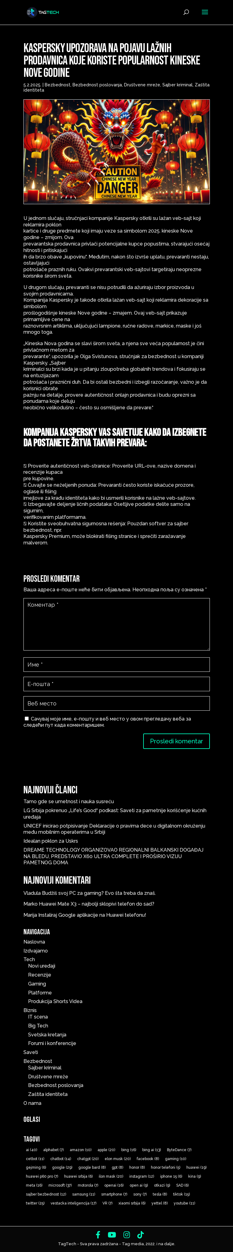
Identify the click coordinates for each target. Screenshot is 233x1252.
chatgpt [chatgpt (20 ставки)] (87, 1159)
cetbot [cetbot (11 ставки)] (35, 1159)
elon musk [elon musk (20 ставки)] (118, 1159)
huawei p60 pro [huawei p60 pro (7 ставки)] (42, 1176)
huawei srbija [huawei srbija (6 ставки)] (78, 1176)
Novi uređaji (41, 966)
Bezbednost (57, 84)
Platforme (40, 993)
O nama (32, 1103)
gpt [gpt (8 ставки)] (117, 1167)
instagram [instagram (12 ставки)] (141, 1176)
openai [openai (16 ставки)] (113, 1185)
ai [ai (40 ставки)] (31, 1150)
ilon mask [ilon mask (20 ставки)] (111, 1176)
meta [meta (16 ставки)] (34, 1185)
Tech (29, 959)
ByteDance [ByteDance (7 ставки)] (179, 1150)
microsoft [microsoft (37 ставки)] (60, 1185)
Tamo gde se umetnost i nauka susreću (68, 801)
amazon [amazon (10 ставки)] (80, 1150)
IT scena (38, 1017)
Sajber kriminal (177, 84)
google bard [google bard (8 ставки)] (92, 1167)
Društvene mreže (142, 84)
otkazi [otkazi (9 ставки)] (162, 1185)
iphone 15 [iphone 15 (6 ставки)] (171, 1176)
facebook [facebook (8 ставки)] (148, 1159)
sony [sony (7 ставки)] (140, 1194)
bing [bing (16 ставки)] (128, 1150)
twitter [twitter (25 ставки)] (35, 1203)
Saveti (30, 1052)
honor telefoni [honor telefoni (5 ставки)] (165, 1167)
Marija (30, 915)
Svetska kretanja (47, 1035)
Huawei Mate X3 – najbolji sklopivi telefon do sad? (96, 904)
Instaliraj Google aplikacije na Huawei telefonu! (92, 915)
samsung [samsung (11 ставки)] (83, 1194)
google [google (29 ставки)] (62, 1167)
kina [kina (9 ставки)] (194, 1176)
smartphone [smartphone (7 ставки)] (114, 1194)
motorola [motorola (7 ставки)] (88, 1185)
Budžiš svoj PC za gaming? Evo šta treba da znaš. (99, 893)
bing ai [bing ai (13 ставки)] (151, 1150)
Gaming (37, 984)
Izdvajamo (35, 951)
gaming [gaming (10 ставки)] (175, 1159)
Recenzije (39, 975)
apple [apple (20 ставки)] (106, 1150)
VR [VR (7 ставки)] (107, 1203)
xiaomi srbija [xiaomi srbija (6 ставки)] (132, 1203)
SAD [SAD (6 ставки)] (182, 1185)
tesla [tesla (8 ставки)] (160, 1194)
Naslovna (34, 942)
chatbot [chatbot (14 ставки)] (60, 1159)
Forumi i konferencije (52, 1043)
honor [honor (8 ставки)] (137, 1167)
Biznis (30, 1010)
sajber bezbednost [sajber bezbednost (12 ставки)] (46, 1194)
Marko (30, 904)
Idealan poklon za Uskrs (50, 841)
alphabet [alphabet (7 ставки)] (53, 1150)
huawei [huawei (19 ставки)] (196, 1167)
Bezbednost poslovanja (97, 84)
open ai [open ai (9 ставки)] (139, 1185)
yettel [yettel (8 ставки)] (160, 1203)
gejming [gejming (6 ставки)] (36, 1167)
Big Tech (38, 1026)
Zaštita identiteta (48, 1094)
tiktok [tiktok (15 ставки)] (181, 1194)
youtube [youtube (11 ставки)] (184, 1203)
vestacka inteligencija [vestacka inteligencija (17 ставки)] (73, 1203)
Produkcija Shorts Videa (55, 1001)
